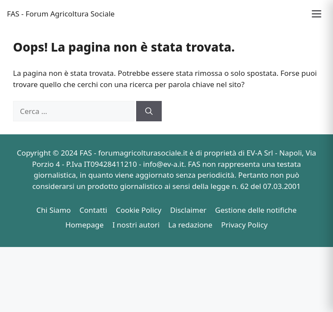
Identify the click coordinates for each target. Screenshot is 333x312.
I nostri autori (136, 225)
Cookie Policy (138, 210)
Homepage (84, 225)
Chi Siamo (53, 210)
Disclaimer (188, 210)
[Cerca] (149, 111)
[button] (316, 13)
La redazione (190, 225)
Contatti (93, 210)
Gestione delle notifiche (256, 210)
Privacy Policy (244, 225)
